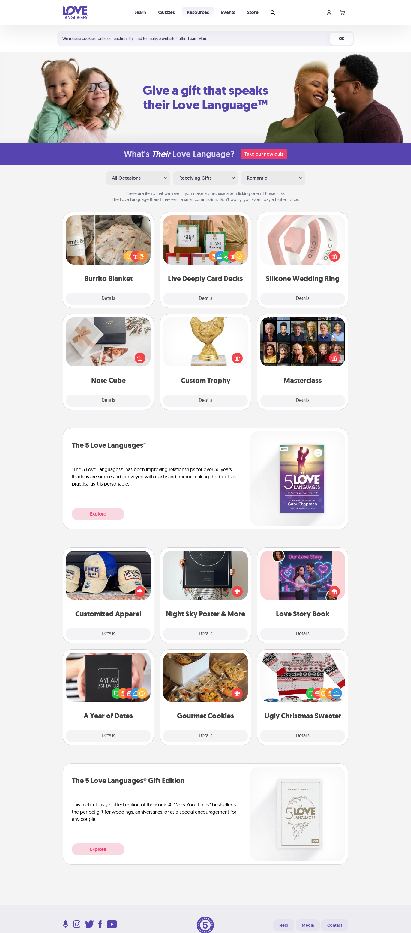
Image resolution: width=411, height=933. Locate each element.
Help (283, 925)
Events (228, 12)
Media (308, 925)
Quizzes (166, 12)
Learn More (197, 38)
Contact (334, 925)
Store (253, 12)
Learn (140, 12)
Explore (98, 514)
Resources (198, 12)
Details (108, 298)
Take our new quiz (264, 154)
